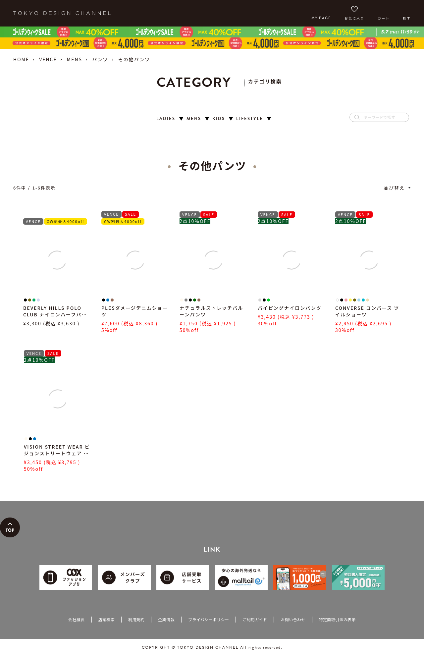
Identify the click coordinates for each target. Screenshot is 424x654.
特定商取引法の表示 (337, 619)
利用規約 (136, 619)
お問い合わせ (293, 619)
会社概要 (76, 619)
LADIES (165, 119)
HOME (21, 59)
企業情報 (166, 619)
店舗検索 (106, 619)
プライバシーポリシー (208, 619)
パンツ (100, 59)
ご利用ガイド (254, 619)
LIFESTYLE (249, 119)
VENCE (48, 59)
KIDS (218, 119)
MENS (74, 59)
